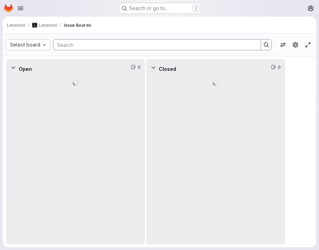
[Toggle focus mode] (307, 44)
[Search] (153, 45)
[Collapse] (13, 67)
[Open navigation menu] (20, 8)
